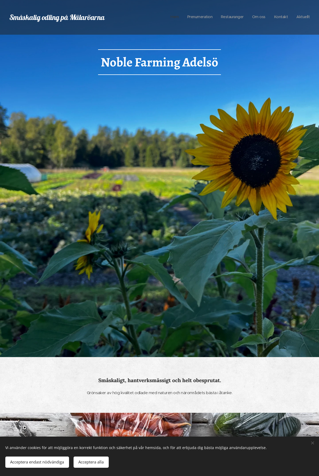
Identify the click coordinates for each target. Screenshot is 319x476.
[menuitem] (268, 17)
